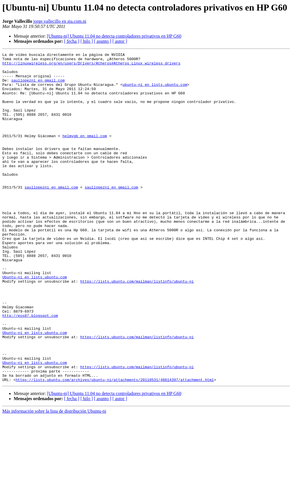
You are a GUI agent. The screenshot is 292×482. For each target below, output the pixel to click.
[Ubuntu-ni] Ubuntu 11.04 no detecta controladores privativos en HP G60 (114, 36)
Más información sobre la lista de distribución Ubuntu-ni (54, 477)
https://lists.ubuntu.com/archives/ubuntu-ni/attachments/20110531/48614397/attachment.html (115, 445)
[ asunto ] (102, 41)
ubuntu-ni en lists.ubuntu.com (154, 91)
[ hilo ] (86, 41)
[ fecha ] (71, 41)
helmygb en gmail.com (85, 152)
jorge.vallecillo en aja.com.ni (59, 21)
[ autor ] (119, 41)
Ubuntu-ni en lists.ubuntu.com (34, 322)
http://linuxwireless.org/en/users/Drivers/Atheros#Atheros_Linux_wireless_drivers (91, 65)
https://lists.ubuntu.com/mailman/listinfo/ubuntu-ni (137, 327)
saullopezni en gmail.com (38, 86)
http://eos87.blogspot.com (30, 368)
